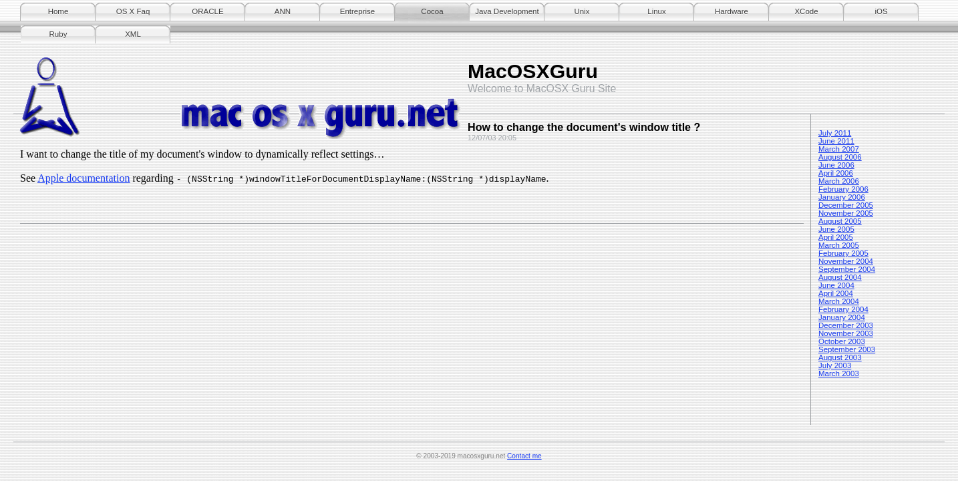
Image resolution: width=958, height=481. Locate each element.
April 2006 (835, 173)
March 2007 (838, 149)
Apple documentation (83, 178)
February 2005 (843, 253)
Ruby (58, 34)
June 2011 (836, 141)
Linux (656, 11)
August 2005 (840, 221)
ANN (283, 11)
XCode (806, 11)
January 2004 (841, 317)
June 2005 (836, 229)
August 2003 (840, 357)
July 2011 (834, 133)
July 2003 (834, 365)
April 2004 (835, 293)
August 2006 (840, 157)
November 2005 (845, 213)
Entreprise (357, 11)
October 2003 (841, 341)
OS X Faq (133, 11)
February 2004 (843, 309)
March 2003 (838, 373)
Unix (581, 11)
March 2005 (838, 245)
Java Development (506, 11)
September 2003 (846, 349)
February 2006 (843, 189)
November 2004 (845, 261)
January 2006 (841, 197)
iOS (880, 11)
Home (58, 11)
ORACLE (207, 11)
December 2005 (845, 205)
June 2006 (836, 165)
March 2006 (838, 181)
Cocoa (432, 11)
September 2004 (846, 269)
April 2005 (835, 237)
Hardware (731, 11)
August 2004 (840, 277)
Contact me (524, 456)
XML (133, 34)
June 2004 (836, 285)
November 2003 (845, 333)
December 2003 (845, 325)
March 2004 (838, 301)
